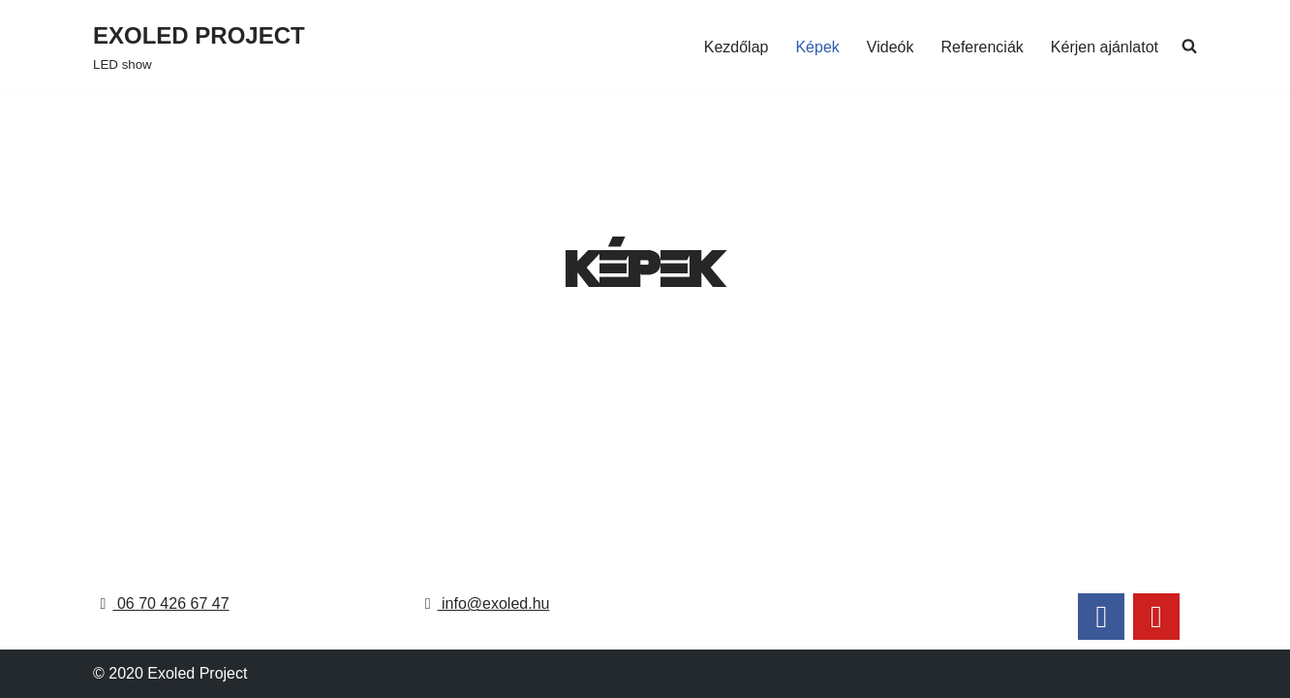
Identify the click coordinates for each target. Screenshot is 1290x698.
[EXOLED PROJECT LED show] (199, 46)
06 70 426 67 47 (161, 603)
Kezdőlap (736, 47)
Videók (890, 47)
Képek (817, 47)
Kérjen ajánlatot (1104, 47)
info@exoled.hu (484, 603)
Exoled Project (197, 673)
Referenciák (981, 47)
